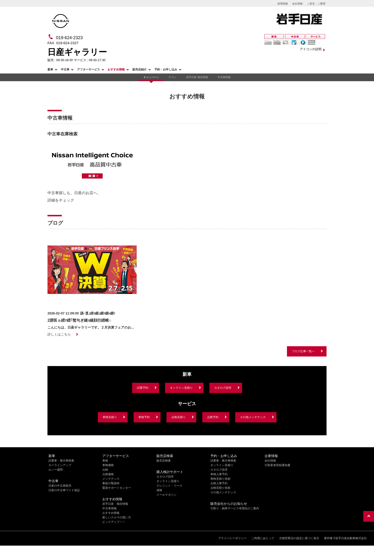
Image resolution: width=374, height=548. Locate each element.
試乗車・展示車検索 (61, 460)
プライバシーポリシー (232, 538)
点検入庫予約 (219, 483)
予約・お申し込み (165, 69)
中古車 (65, 69)
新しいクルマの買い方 (116, 517)
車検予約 (144, 417)
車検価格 (108, 465)
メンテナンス (110, 478)
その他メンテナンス (253, 417)
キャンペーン (151, 77)
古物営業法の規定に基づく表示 (299, 538)
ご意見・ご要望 (316, 3)
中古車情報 (224, 77)
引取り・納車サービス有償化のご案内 (234, 508)
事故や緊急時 (110, 483)
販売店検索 (163, 460)
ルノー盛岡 (55, 469)
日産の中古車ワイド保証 (64, 490)
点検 (105, 469)
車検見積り (110, 417)
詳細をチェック (60, 200)
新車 (50, 69)
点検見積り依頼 (220, 487)
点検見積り (178, 417)
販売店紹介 (139, 69)
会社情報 (297, 3)
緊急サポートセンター (116, 487)
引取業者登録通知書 (277, 465)
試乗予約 (142, 387)
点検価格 (108, 474)
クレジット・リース (169, 485)
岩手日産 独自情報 (197, 77)
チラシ (173, 77)
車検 (105, 460)
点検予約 (212, 417)
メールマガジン (166, 494)
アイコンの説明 (311, 49)
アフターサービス (88, 69)
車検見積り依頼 (220, 478)
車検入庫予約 (219, 474)
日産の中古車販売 (59, 485)
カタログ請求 (222, 387)
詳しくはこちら (59, 334)
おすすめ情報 (116, 69)
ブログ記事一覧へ (303, 351)
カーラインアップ (59, 465)
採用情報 (282, 3)
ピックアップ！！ (113, 522)
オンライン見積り (181, 387)
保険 (159, 490)
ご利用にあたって (262, 538)
